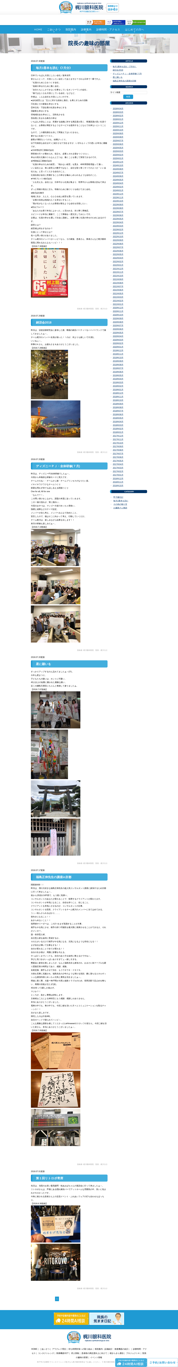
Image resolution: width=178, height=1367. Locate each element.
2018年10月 (118, 400)
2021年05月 (118, 293)
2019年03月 (118, 382)
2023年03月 (118, 226)
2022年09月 (118, 240)
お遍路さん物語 (120, 508)
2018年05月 (118, 418)
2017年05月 (118, 461)
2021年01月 (118, 304)
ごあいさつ (54, 29)
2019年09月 (118, 361)
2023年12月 (118, 194)
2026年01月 (118, 119)
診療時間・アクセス (108, 29)
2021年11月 (118, 272)
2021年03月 (118, 297)
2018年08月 (118, 407)
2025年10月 (118, 130)
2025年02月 (118, 155)
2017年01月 (118, 475)
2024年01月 (118, 190)
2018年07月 (118, 411)
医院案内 (71, 29)
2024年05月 (118, 180)
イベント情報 (96, 1357)
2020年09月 (118, 318)
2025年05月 (118, 148)
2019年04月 (118, 379)
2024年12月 (118, 162)
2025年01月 (118, 158)
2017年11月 (118, 439)
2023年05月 (118, 219)
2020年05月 (118, 333)
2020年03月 (118, 340)
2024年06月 (118, 176)
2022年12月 (118, 233)
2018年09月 (118, 404)
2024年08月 (118, 169)
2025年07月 (118, 141)
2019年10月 (118, 358)
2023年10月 (118, 201)
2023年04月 (118, 222)
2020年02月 (118, 343)
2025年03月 (118, 151)
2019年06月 (118, 372)
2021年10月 (118, 276)
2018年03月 (118, 425)
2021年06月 (118, 290)
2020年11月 (118, 311)
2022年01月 (118, 265)
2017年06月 (118, 457)
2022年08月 (118, 244)
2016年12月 (118, 479)
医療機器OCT (62, 1353)
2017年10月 (118, 443)
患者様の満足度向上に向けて (94, 1353)
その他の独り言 (120, 504)
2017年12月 (118, 436)
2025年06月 (118, 144)
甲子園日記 (118, 497)
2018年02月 (118, 429)
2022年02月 (118, 262)
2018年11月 (118, 397)
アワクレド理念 (59, 1349)
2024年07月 (118, 173)
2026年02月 (118, 116)
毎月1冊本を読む (120, 501)
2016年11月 (118, 482)
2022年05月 (118, 254)
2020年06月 (118, 329)
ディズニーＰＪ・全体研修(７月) (58, 466)
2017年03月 (118, 468)
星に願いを (43, 664)
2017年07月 (118, 454)
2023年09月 (118, 205)
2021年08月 (118, 283)
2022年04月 (118, 258)
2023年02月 (118, 230)
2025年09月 (118, 133)
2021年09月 (118, 279)
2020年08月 (118, 322)
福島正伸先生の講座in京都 (53, 877)
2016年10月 (118, 486)
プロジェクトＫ (133, 1353)
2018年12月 (118, 393)
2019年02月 (118, 386)
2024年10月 (118, 165)
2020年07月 (118, 325)
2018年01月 (118, 432)
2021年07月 (118, 286)
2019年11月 (118, 354)
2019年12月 (118, 350)
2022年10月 (118, 237)
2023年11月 (118, 198)
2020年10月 (118, 315)
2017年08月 (118, 450)
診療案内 (86, 29)
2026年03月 (118, 112)
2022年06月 (118, 251)
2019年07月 (118, 368)
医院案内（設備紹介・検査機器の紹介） (112, 1349)
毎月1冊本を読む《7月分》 (54, 68)
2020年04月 (118, 336)
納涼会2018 (43, 322)
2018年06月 (118, 414)
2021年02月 (118, 301)
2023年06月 (118, 215)
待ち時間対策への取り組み (80, 1349)
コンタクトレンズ (46, 1353)
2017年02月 (118, 471)
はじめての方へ (134, 29)
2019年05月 (118, 375)
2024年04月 (118, 183)
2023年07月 (118, 212)
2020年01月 (118, 347)
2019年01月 (118, 390)
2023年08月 (118, 208)
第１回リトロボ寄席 (49, 1178)
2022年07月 (118, 247)
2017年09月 (118, 446)
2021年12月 (118, 269)
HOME (38, 29)
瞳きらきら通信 (117, 1353)
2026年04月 (118, 109)
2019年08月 (118, 365)
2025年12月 (118, 123)
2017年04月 (118, 464)
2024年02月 (118, 187)
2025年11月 (118, 126)
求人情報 (75, 1353)
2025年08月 (118, 137)
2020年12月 (118, 308)
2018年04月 (118, 422)
